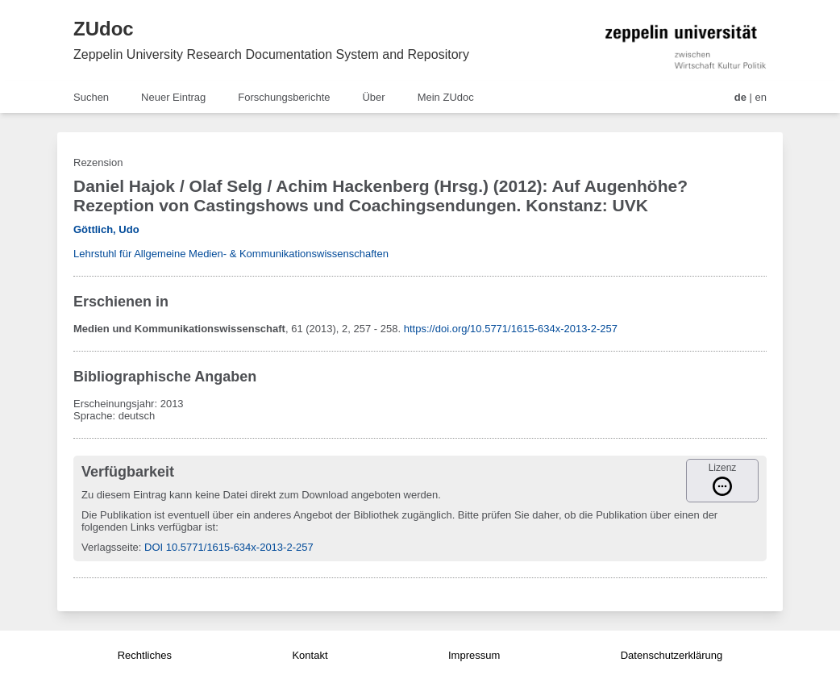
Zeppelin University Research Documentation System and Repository (271, 54)
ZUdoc (103, 29)
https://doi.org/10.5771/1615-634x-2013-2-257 (511, 329)
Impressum (474, 655)
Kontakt (309, 655)
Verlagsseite (110, 547)
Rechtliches (145, 655)
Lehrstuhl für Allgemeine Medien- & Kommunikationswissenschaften (231, 254)
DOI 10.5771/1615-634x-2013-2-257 (229, 547)
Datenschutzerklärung (671, 655)
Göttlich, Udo (106, 229)
